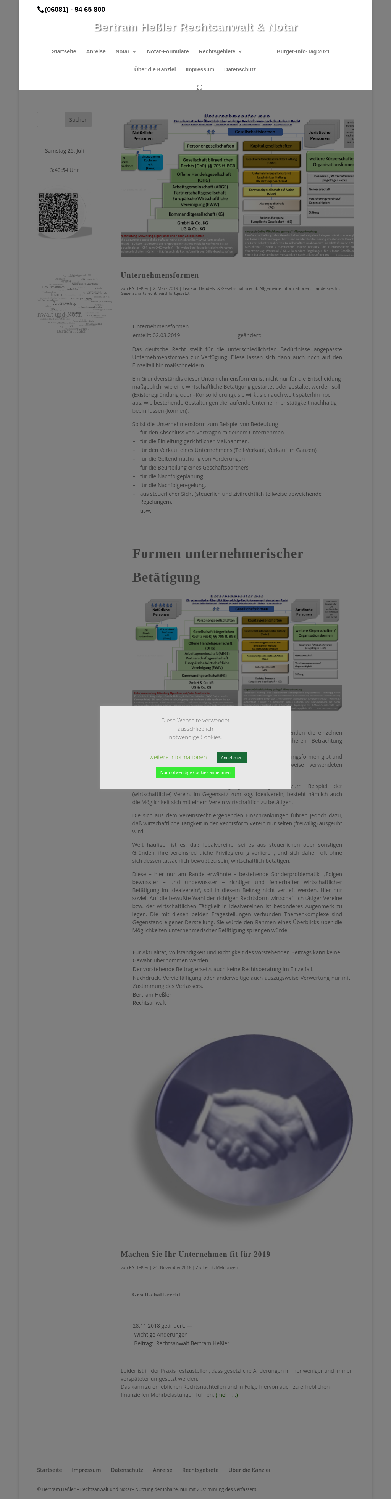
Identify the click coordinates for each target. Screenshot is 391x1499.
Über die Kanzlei (155, 69)
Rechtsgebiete (217, 52)
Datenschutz (240, 69)
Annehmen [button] (231, 757)
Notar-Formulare (168, 52)
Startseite (64, 52)
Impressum (200, 69)
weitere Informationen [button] (178, 757)
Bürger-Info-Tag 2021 (303, 52)
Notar (123, 52)
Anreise (95, 52)
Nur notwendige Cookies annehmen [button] (195, 772)
